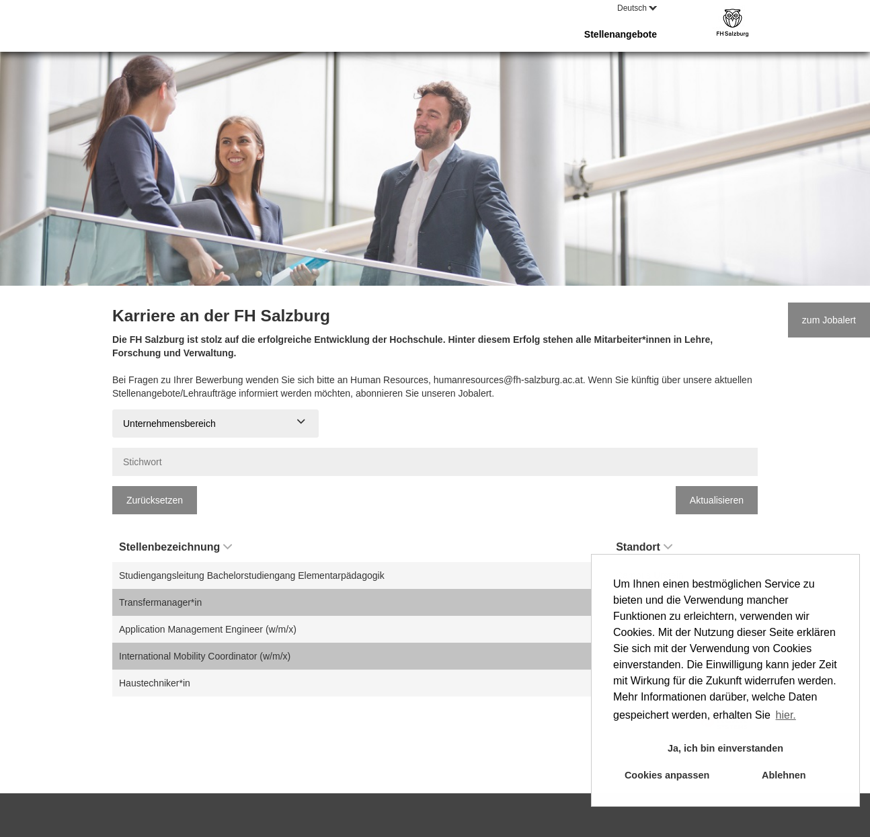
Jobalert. (476, 393)
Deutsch (637, 8)
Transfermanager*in (160, 602)
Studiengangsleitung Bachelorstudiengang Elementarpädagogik (252, 575)
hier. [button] (786, 715)
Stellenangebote (620, 34)
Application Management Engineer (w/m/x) (207, 629)
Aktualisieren (717, 500)
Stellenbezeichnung (175, 547)
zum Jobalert (829, 320)
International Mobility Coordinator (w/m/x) (204, 656)
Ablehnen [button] (784, 775)
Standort (644, 547)
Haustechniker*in (154, 683)
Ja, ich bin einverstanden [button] (725, 748)
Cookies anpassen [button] (667, 775)
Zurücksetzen (154, 500)
